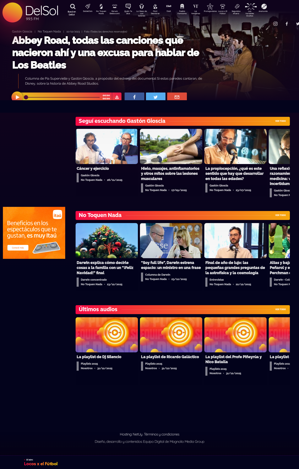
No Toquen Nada (101, 13)
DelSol (41, 10)
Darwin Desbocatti (115, 13)
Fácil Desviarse (158, 13)
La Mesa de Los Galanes (144, 13)
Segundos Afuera (246, 13)
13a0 (173, 11)
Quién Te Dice (130, 13)
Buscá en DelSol (72, 13)
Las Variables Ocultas (260, 13)
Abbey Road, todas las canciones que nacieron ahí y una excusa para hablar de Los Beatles (105, 53)
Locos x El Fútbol (231, 13)
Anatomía (275, 11)
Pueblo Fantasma (188, 13)
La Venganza (202, 13)
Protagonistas (217, 11)
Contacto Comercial (267, 21)
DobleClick (86, 11)
